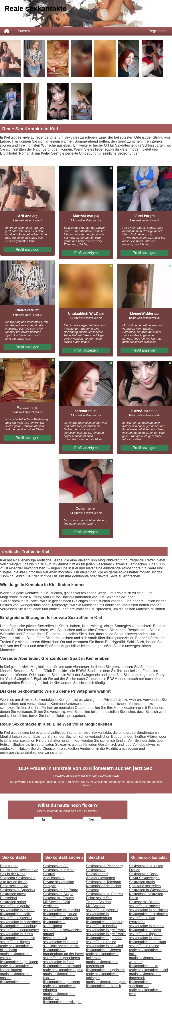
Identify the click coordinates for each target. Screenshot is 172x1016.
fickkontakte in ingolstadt (105, 970)
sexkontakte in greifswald (106, 930)
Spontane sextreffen (145, 886)
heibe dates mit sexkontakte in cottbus (60, 940)
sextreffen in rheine (101, 942)
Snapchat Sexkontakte (18, 878)
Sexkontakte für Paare (60, 890)
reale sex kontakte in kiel (148, 970)
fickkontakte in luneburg (18, 926)
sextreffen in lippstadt (145, 934)
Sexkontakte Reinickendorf (97, 872)
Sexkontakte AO (56, 866)
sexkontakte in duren (16, 934)
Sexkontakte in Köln (58, 870)
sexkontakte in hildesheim (20, 922)
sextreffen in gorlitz (15, 906)
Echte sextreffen (99, 898)
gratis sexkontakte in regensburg (102, 964)
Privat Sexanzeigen (144, 878)
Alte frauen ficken (14, 882)
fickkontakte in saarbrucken (140, 984)
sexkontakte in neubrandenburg (99, 916)
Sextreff (49, 874)
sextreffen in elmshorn (60, 918)
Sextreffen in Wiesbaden (148, 890)
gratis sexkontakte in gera (106, 982)
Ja (43, 819)
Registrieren (158, 31)
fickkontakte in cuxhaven (148, 914)
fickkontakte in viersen (103, 950)
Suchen (24, 31)
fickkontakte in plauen (60, 914)
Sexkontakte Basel (143, 874)
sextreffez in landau (101, 926)
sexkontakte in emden (17, 910)
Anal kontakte (54, 878)
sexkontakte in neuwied (104, 946)
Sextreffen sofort (13, 902)
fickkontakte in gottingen (19, 962)
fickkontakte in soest (145, 930)
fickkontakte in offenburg (105, 922)
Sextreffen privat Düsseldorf (13, 896)
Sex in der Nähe (13, 874)
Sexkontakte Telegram (103, 882)
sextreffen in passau (16, 918)
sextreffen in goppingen (61, 958)
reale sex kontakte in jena (63, 970)
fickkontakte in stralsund (62, 966)
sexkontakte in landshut (61, 910)
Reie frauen (9, 866)
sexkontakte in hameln (146, 926)
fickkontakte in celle (15, 914)
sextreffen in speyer (144, 906)
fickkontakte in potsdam (61, 982)
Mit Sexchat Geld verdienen (56, 904)
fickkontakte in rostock (103, 986)
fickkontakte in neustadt (147, 942)
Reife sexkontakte (14, 886)
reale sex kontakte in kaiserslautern (16, 968)
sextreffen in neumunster (19, 930)
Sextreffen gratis (142, 882)
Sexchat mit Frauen (58, 898)
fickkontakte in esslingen (62, 1002)
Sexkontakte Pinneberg (104, 866)
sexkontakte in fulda (58, 962)
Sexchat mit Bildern (144, 902)
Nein (92, 819)
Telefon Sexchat (98, 902)
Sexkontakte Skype (58, 894)
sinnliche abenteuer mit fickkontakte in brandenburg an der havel (63, 950)
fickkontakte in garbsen (104, 938)
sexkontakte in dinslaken (148, 910)
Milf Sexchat (95, 906)
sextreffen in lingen (15, 942)
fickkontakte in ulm (143, 966)
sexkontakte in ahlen (145, 938)
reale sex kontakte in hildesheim (16, 948)
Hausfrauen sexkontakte (19, 870)
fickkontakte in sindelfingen (54, 924)
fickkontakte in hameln (17, 938)
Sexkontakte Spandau (17, 890)
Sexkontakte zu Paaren (104, 894)
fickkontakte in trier (15, 982)
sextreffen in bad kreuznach (142, 920)
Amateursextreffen (100, 878)
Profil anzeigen (27, 249)
